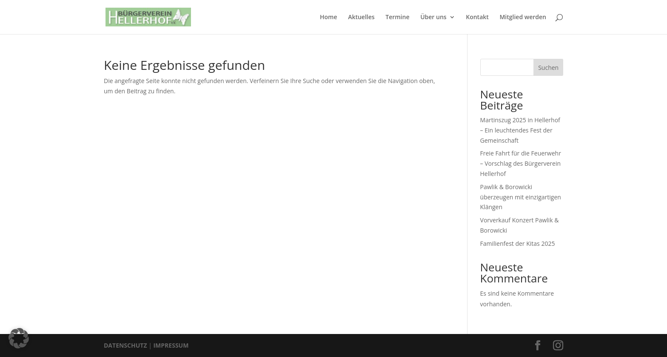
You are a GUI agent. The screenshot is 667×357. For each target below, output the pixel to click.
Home (328, 17)
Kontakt (477, 17)
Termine (397, 17)
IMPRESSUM (170, 345)
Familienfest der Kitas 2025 (517, 243)
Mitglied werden (522, 17)
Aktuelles (361, 17)
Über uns (433, 17)
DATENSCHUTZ (125, 345)
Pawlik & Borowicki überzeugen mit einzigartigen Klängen (520, 197)
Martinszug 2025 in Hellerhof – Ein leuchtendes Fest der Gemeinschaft (520, 130)
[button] (18, 338)
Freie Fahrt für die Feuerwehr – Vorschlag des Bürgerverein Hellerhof (520, 163)
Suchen (548, 67)
